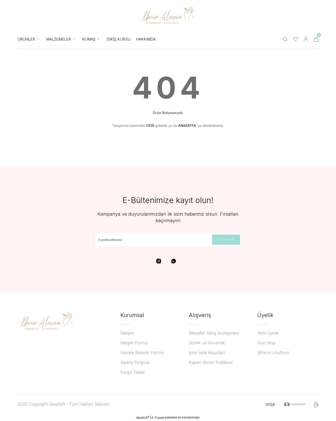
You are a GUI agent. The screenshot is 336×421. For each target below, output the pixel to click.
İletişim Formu (134, 342)
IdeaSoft (142, 417)
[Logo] (168, 15)
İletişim (127, 333)
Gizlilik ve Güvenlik (207, 342)
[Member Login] (306, 39)
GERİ (150, 125)
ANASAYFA (187, 125)
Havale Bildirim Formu (142, 352)
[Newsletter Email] (168, 239)
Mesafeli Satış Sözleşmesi (214, 333)
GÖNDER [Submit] (225, 239)
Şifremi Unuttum (273, 352)
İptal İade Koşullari (207, 352)
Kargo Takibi (132, 372)
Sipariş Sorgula (134, 362)
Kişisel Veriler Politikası (211, 362)
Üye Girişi (266, 342)
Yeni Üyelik (268, 333)
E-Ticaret (158, 417)
